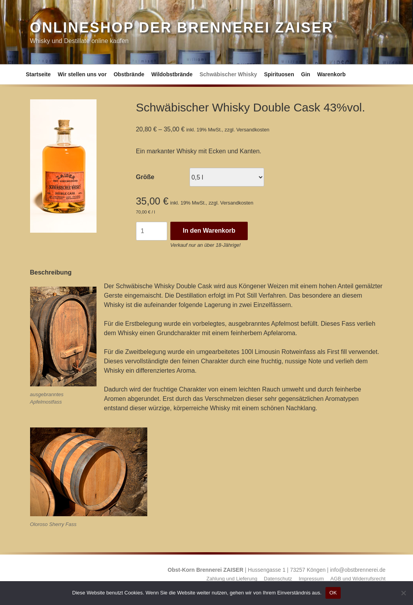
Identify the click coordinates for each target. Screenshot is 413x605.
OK (333, 593)
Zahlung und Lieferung (231, 579)
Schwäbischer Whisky (228, 74)
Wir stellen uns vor (82, 74)
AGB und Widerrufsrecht (358, 579)
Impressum (311, 579)
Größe (145, 177)
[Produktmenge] (151, 231)
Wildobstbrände (172, 74)
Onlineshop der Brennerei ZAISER (182, 28)
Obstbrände (129, 74)
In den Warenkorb (209, 230)
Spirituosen (279, 74)
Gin (305, 74)
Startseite (38, 74)
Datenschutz (278, 579)
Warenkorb (331, 74)
